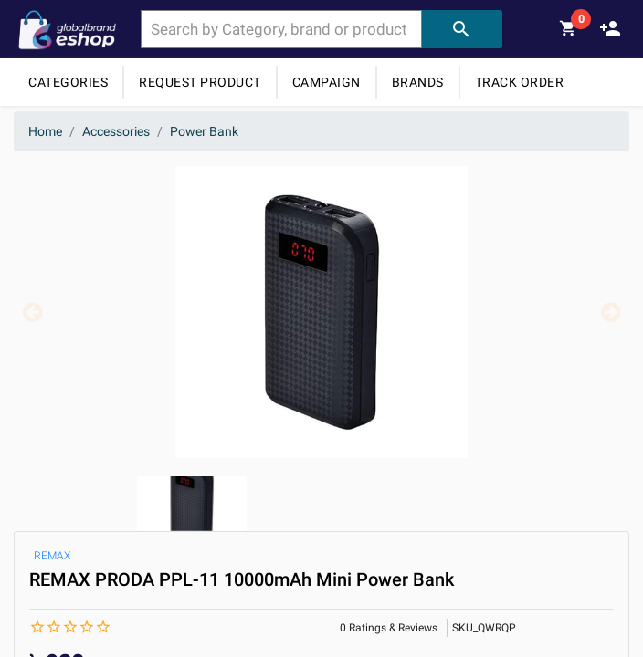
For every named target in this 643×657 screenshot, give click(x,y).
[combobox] (281, 29)
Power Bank (204, 131)
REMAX (52, 555)
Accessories (116, 131)
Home (45, 131)
